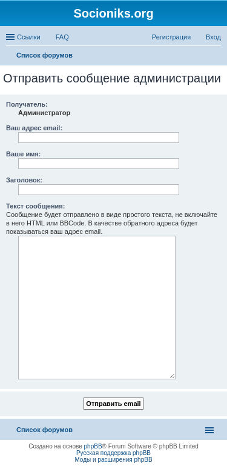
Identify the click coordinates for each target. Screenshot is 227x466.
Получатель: (27, 104)
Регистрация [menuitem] (171, 37)
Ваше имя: (23, 154)
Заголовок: (24, 180)
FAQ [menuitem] (62, 37)
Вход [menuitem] (213, 37)
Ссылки (29, 37)
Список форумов (44, 429)
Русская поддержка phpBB (113, 453)
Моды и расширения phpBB (113, 459)
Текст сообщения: (35, 206)
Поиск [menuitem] (217, 56)
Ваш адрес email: (34, 127)
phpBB (93, 446)
